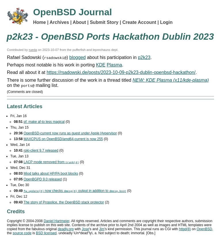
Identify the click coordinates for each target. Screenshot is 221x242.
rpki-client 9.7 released (41, 150)
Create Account (139, 22)
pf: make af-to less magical (44, 122)
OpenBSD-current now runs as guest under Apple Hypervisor (70, 133)
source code (22, 233)
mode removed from (51, 162)
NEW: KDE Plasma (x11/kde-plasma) (171, 80)
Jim (101, 229)
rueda (33, 50)
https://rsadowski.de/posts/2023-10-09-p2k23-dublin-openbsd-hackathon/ (121, 72)
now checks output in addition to (75, 191)
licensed (46, 233)
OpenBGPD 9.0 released (43, 179)
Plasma (114, 64)
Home (39, 22)
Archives (59, 22)
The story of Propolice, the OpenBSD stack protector (64, 202)
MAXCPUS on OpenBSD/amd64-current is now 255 (63, 139)
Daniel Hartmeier (56, 221)
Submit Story (104, 22)
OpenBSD (204, 229)
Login (166, 22)
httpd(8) (185, 229)
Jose (85, 229)
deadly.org (66, 229)
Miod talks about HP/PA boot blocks (51, 174)
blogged (77, 57)
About (79, 22)
